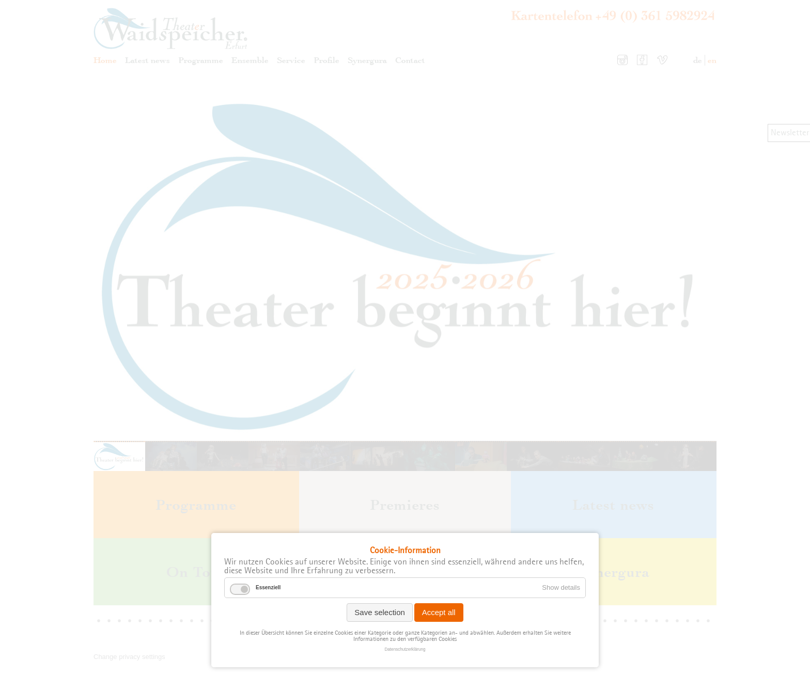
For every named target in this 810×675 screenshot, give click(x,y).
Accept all (439, 612)
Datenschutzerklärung (404, 649)
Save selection (379, 612)
